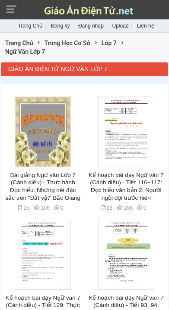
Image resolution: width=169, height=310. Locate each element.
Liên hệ (145, 26)
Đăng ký (60, 26)
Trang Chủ (30, 26)
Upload (120, 26)
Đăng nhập (91, 26)
